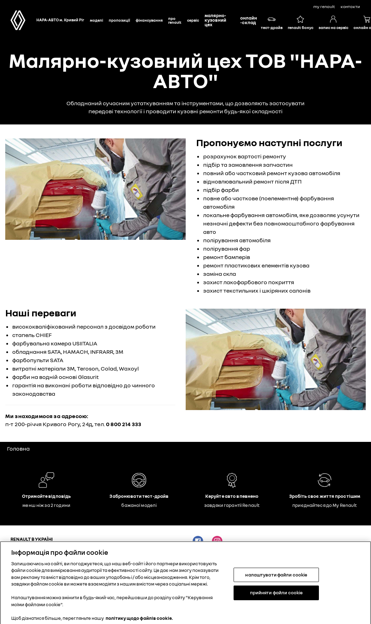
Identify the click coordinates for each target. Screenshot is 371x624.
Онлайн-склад (248, 20)
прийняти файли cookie (276, 597)
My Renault (324, 6)
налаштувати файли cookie (276, 579)
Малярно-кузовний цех (215, 20)
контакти (350, 6)
